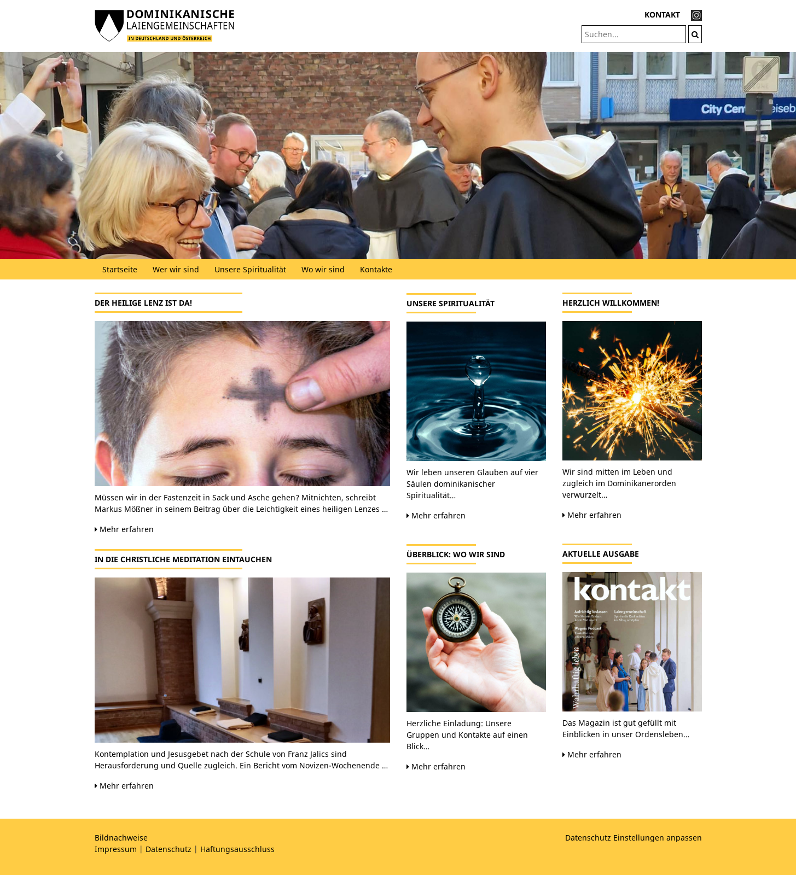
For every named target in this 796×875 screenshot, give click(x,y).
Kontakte (376, 269)
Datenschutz (168, 849)
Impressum (116, 849)
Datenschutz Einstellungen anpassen (633, 837)
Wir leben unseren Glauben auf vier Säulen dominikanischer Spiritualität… (472, 483)
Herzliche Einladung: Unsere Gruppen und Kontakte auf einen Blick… (467, 734)
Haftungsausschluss (237, 849)
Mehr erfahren (124, 529)
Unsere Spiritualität (250, 269)
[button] (59, 155)
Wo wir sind (323, 269)
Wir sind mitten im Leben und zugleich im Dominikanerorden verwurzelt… (619, 483)
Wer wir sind (176, 269)
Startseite (119, 269)
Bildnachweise (121, 837)
